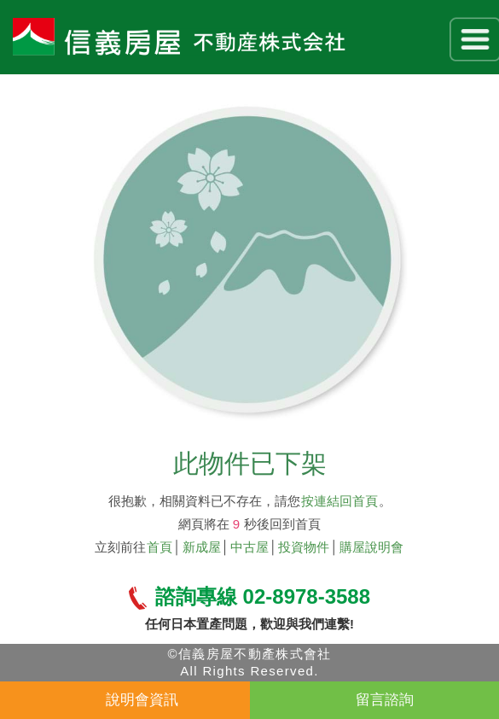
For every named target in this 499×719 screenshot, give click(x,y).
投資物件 (303, 547)
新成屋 (202, 547)
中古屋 (249, 547)
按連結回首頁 (339, 501)
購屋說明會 (371, 547)
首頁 (159, 547)
